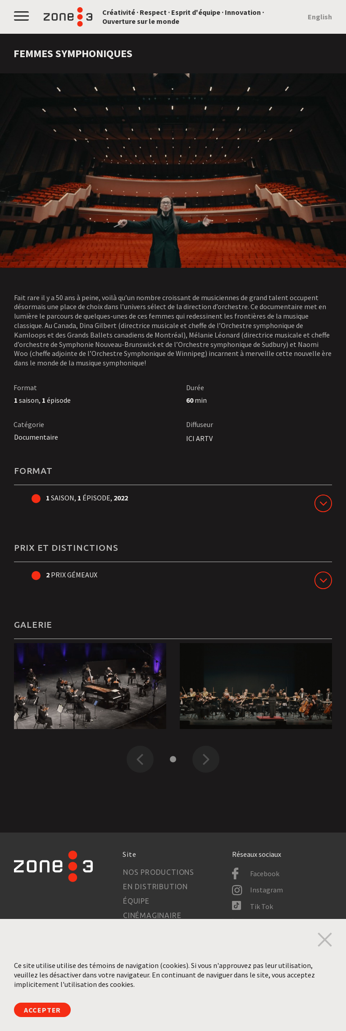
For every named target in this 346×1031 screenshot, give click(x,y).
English (320, 16)
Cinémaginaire (152, 915)
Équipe (136, 901)
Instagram (266, 889)
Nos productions (158, 872)
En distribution (155, 886)
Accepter (42, 1009)
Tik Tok (261, 906)
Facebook (264, 873)
